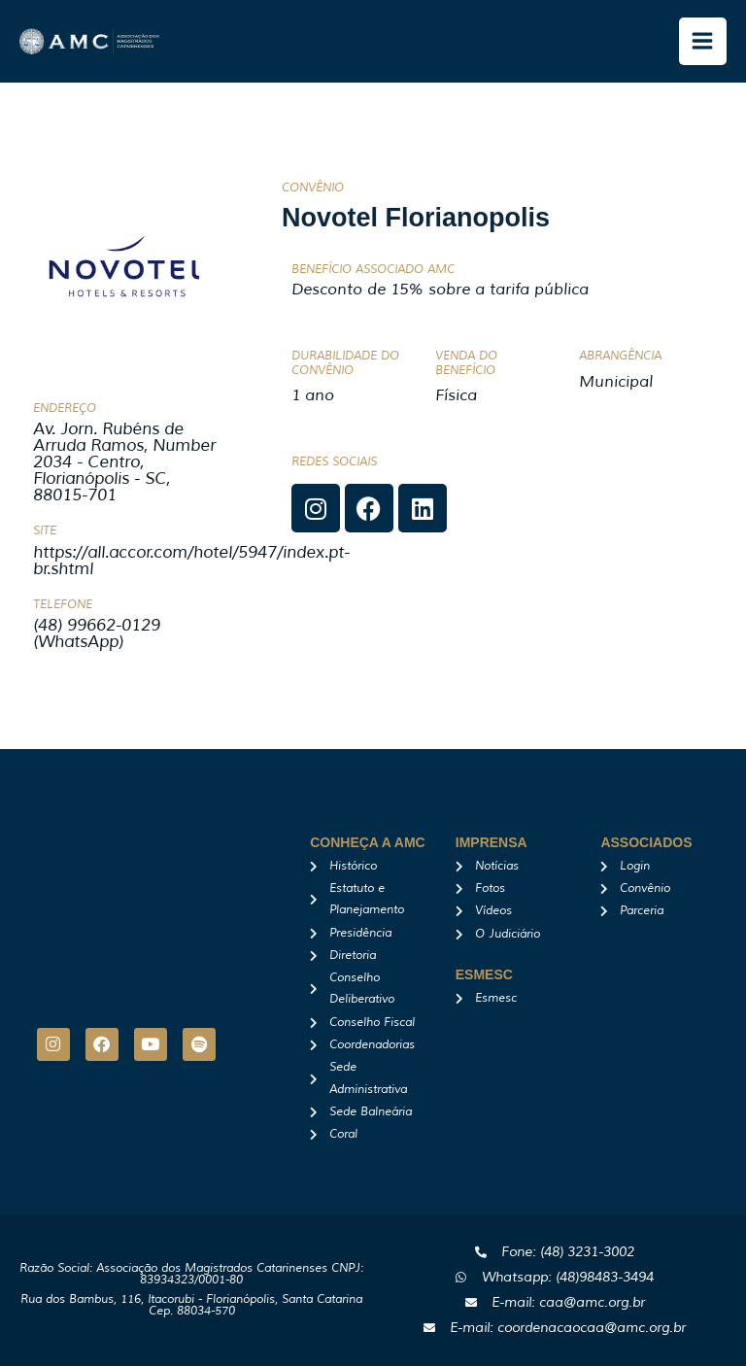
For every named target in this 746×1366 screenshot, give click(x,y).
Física (456, 395)
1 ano (312, 395)
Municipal (616, 382)
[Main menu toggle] (703, 41)
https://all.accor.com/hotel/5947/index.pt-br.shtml (191, 560)
